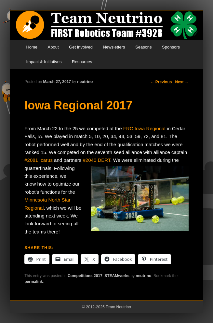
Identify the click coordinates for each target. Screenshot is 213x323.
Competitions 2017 (85, 276)
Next (181, 82)
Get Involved (81, 47)
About (53, 47)
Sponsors (171, 47)
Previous (161, 82)
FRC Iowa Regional (144, 128)
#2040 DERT (97, 160)
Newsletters (114, 47)
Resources (82, 61)
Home (31, 47)
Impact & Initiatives (43, 61)
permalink (33, 281)
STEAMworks (116, 276)
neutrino (85, 81)
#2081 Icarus (38, 160)
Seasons (143, 47)
